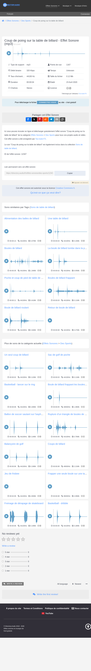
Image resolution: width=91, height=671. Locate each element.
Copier (69, 172)
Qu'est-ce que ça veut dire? (45, 192)
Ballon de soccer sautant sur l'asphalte (24, 447)
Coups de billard (56, 477)
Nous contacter (82, 642)
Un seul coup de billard (16, 388)
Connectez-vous (47, 102)
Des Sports (50, 135)
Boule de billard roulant (16, 307)
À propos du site (13, 642)
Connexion (85, 14)
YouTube (49, 647)
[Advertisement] (45, 350)
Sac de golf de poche (59, 388)
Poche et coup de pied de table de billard (25, 278)
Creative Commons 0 (65, 188)
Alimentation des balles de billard (21, 218)
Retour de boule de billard (61, 307)
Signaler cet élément (80, 182)
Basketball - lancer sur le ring (19, 417)
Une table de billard (58, 218)
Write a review (8, 579)
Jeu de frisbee (11, 507)
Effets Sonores (37, 135)
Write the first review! (45, 627)
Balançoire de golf (13, 477)
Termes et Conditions (33, 642)
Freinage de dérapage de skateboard (23, 536)
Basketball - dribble (58, 536)
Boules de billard (13, 248)
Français (10, 14)
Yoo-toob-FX (83, 93)
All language (62, 617)
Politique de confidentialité (57, 642)
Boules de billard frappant (61, 278)
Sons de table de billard (42, 207)
